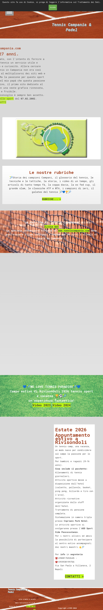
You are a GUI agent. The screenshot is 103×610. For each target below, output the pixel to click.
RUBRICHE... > (51, 199)
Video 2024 (61, 405)
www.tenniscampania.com (73, 230)
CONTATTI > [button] (74, 576)
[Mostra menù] (9, 11)
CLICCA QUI (51, 226)
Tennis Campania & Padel (72, 27)
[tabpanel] (51, 185)
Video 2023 (42, 405)
